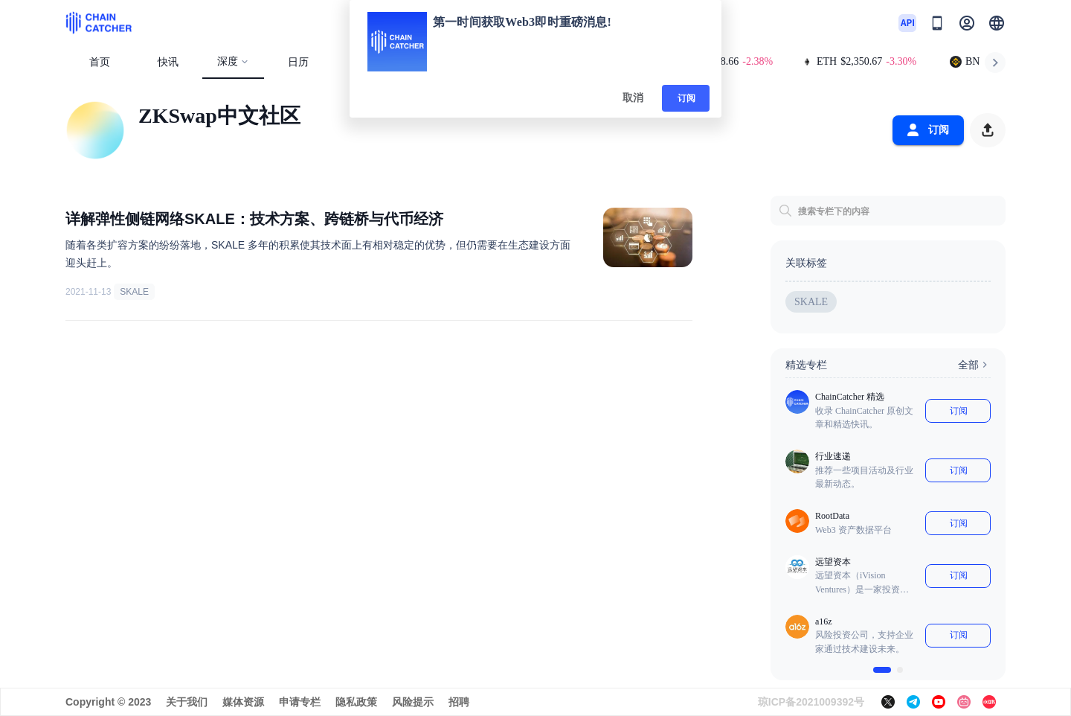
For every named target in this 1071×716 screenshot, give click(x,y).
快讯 (168, 62)
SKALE (134, 292)
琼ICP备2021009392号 (811, 702)
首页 (99, 62)
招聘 (458, 702)
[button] (997, 23)
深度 (233, 61)
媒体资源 (243, 702)
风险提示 (413, 702)
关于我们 (187, 702)
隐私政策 (356, 702)
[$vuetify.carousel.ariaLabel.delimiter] (882, 670)
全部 (974, 365)
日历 (298, 62)
